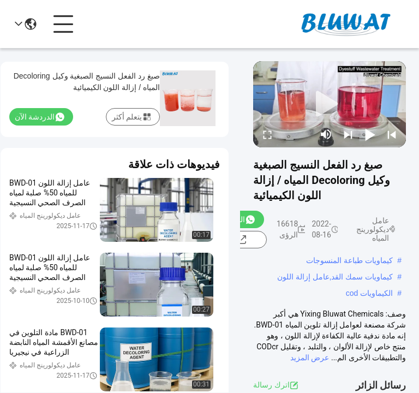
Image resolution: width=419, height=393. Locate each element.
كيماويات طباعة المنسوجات (349, 260)
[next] (348, 134)
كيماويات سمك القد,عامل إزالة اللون (335, 276)
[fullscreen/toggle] (267, 134)
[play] (329, 104)
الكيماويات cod (369, 293)
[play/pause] (370, 134)
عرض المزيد (309, 357)
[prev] (392, 134)
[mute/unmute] (326, 134)
